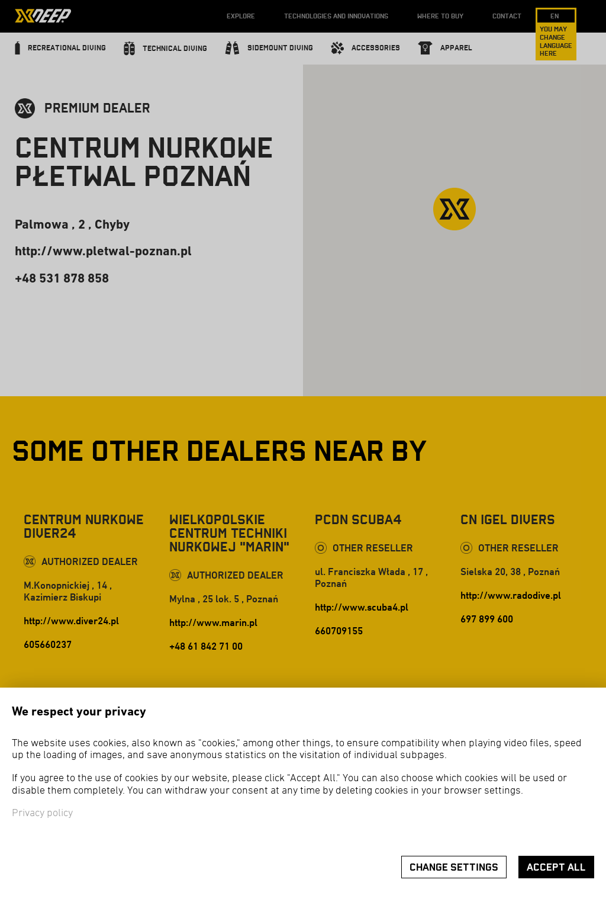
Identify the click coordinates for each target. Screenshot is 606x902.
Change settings (454, 867)
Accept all (556, 867)
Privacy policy (42, 813)
